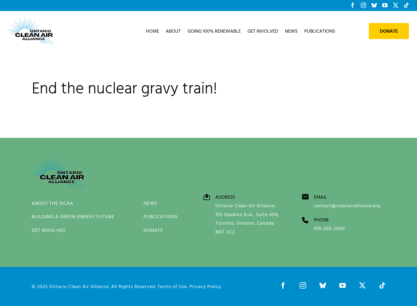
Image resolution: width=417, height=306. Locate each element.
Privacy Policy (205, 286)
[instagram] (303, 285)
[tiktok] (382, 285)
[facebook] (283, 285)
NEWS (150, 203)
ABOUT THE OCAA (52, 203)
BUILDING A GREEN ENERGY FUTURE (73, 216)
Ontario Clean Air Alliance (79, 286)
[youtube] (342, 285)
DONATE (153, 230)
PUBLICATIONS (161, 216)
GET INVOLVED (49, 230)
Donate (389, 31)
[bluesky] (323, 285)
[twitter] (362, 285)
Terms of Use (172, 286)
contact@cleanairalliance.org (347, 205)
